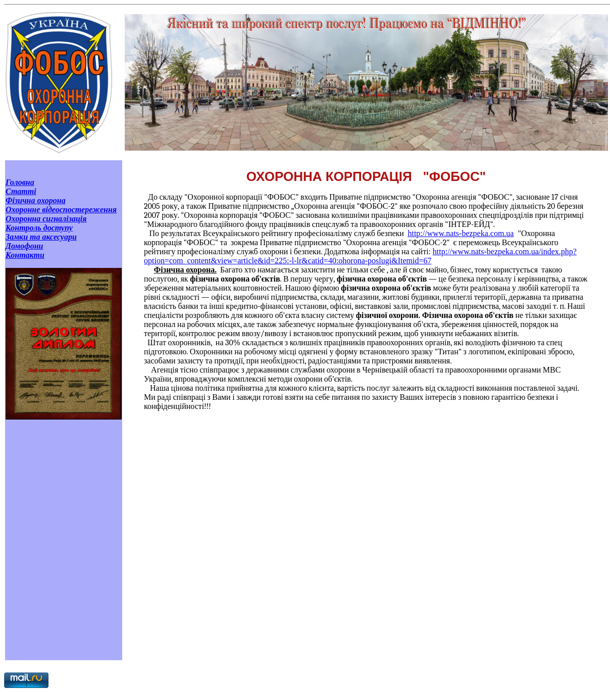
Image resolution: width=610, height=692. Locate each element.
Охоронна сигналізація (46, 218)
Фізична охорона (36, 200)
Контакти (25, 255)
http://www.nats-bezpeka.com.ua (461, 233)
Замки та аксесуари (41, 237)
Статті (21, 191)
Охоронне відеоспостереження (61, 209)
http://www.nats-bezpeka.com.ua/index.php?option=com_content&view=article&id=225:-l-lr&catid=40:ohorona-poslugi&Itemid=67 (360, 256)
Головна (20, 182)
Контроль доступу (39, 227)
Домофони (24, 246)
